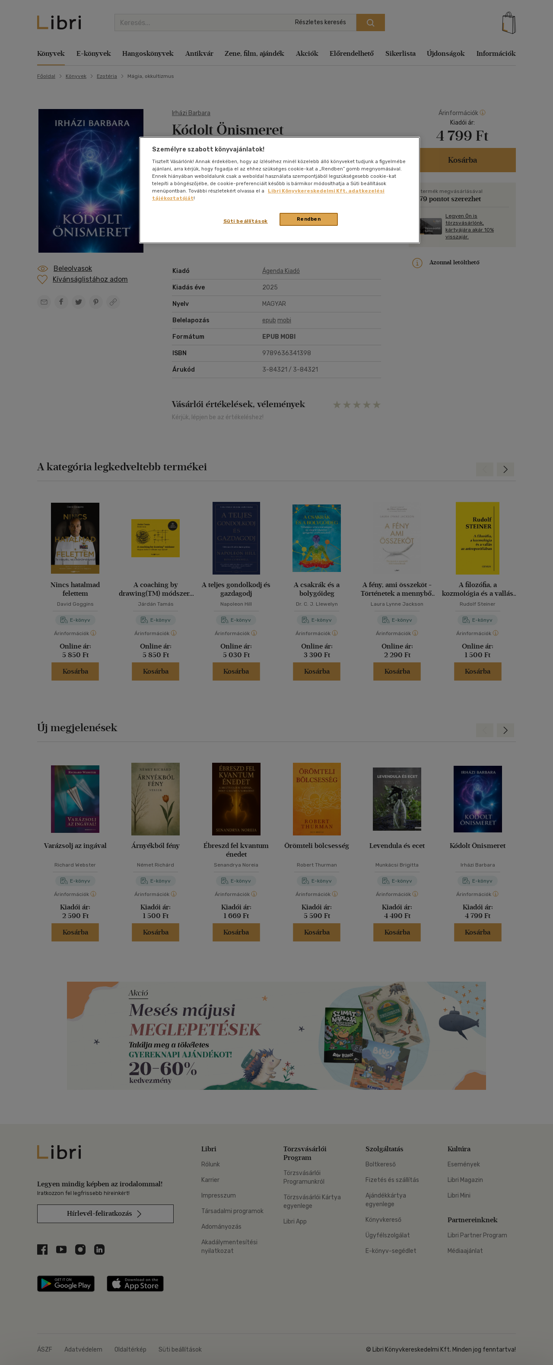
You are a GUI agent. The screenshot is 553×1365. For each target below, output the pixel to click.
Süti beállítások (245, 221)
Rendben (309, 219)
